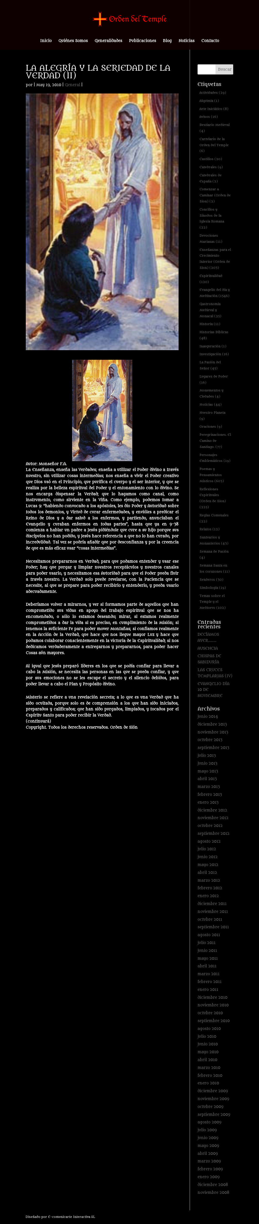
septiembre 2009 (214, 1115)
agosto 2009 (209, 1122)
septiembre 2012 (213, 834)
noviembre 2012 (213, 818)
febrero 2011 (210, 982)
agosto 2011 (209, 935)
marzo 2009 (209, 1161)
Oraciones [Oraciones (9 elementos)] (211, 426)
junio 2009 (208, 1138)
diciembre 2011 (212, 904)
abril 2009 (208, 1154)
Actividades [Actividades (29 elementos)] (213, 93)
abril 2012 (207, 873)
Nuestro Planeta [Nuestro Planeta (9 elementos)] (212, 416)
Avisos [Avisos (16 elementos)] (209, 117)
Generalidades (108, 41)
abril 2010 (207, 1060)
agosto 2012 (209, 841)
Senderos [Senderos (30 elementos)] (211, 579)
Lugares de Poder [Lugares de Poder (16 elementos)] (214, 379)
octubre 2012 (210, 826)
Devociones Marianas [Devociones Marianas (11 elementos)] (211, 238)
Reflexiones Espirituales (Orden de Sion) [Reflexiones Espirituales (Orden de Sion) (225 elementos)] (213, 498)
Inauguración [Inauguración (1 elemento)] (213, 346)
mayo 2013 (208, 771)
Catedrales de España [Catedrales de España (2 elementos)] (211, 178)
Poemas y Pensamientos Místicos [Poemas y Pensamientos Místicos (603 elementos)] (212, 475)
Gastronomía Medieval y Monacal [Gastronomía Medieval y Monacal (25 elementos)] (210, 310)
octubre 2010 (210, 1013)
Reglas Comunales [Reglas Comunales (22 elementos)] (214, 518)
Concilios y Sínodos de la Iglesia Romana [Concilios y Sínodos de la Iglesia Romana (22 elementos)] (212, 218)
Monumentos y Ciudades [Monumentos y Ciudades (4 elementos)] (211, 393)
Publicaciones (142, 41)
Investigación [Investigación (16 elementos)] (214, 354)
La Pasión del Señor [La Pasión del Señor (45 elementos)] (210, 365)
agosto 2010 (209, 1029)
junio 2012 (208, 857)
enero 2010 (208, 1083)
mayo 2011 (208, 958)
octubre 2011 (210, 919)
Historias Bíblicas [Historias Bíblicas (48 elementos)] (214, 335)
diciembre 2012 (212, 810)
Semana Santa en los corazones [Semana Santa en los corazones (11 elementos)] (215, 568)
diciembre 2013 (212, 724)
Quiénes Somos (73, 41)
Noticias (187, 41)
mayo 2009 (208, 1146)
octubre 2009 (210, 1107)
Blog (167, 41)
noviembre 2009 (213, 1099)
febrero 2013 (210, 795)
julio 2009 (207, 1130)
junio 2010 (208, 1044)
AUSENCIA (208, 648)
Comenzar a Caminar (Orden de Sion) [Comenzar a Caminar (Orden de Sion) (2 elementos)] (215, 195)
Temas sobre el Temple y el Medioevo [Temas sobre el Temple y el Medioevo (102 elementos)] (213, 602)
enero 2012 (208, 896)
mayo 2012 (208, 865)
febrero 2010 (210, 1076)
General (72, 85)
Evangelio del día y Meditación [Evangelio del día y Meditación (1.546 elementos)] (215, 293)
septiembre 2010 (214, 1021)
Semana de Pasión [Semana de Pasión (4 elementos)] (214, 554)
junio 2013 (207, 763)
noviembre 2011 (213, 912)
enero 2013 (208, 802)
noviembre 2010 (213, 1005)
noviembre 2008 (213, 1193)
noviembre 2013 (213, 732)
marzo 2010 (209, 1068)
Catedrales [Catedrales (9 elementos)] (211, 167)
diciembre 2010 (212, 997)
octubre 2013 (210, 740)
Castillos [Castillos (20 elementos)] (211, 159)
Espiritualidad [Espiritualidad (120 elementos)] (211, 279)
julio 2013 (207, 756)
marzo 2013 (209, 787)
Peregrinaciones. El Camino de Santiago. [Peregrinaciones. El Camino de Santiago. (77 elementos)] (215, 441)
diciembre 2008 (213, 1185)
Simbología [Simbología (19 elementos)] (213, 588)
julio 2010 (207, 1036)
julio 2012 (207, 849)
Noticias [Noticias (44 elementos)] (211, 404)
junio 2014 (208, 716)
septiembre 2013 (213, 748)
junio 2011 (207, 951)
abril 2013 (207, 779)
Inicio (46, 41)
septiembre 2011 (213, 927)
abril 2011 (207, 966)
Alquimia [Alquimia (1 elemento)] (209, 101)
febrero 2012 (210, 888)
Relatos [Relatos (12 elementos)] (210, 529)
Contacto (210, 41)
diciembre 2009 (213, 1091)
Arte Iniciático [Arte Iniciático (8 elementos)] (214, 109)
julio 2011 (206, 943)
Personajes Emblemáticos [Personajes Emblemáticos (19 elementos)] (215, 458)
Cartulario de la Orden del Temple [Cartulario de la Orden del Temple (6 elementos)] (214, 145)
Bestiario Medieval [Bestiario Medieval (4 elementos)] (215, 128)
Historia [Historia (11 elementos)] (210, 324)
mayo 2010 (208, 1052)
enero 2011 (208, 990)
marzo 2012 (209, 880)
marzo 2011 (209, 974)
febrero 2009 (210, 1169)
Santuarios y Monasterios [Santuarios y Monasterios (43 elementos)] (214, 540)
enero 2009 (209, 1177)
